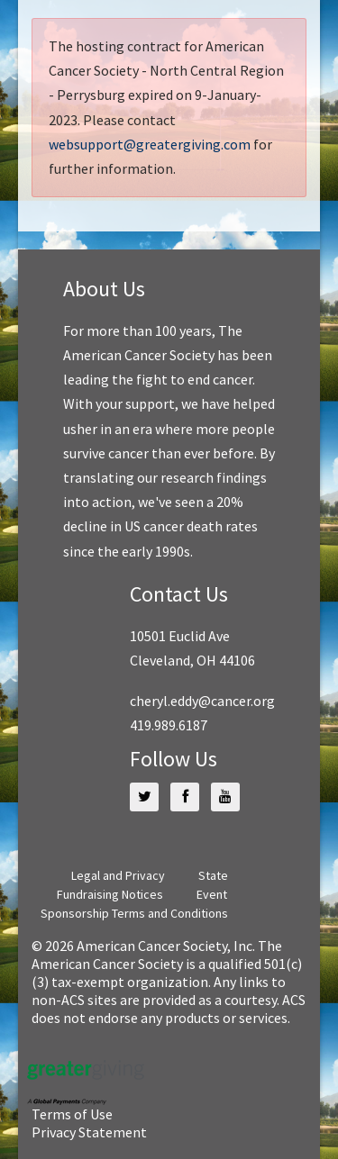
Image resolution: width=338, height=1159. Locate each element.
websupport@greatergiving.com (150, 144)
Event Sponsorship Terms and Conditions (134, 903)
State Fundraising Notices (142, 884)
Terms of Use (72, 1114)
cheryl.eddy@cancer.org (202, 701)
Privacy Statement (89, 1132)
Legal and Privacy (118, 875)
